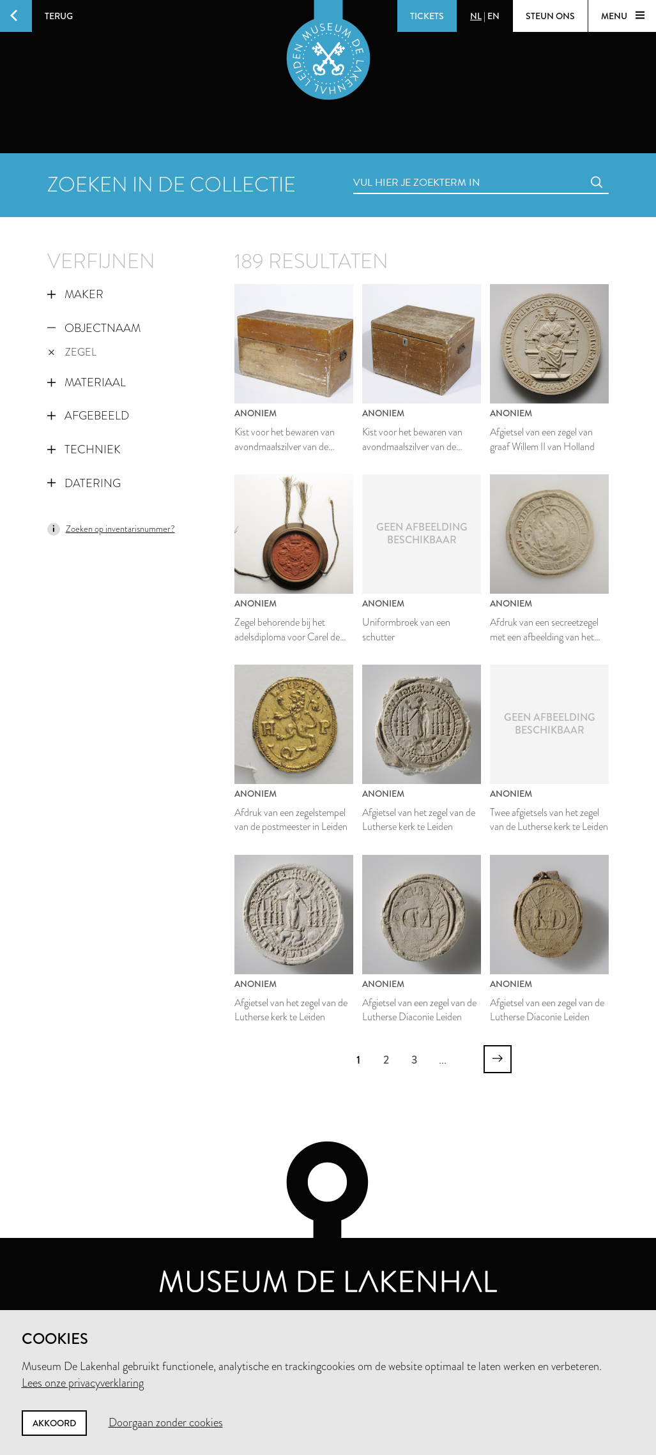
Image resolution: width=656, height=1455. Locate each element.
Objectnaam (94, 328)
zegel (72, 352)
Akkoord (54, 1423)
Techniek (84, 449)
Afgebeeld (88, 415)
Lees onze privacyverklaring (83, 1383)
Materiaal (86, 382)
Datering (84, 483)
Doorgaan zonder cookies (166, 1422)
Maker (75, 294)
